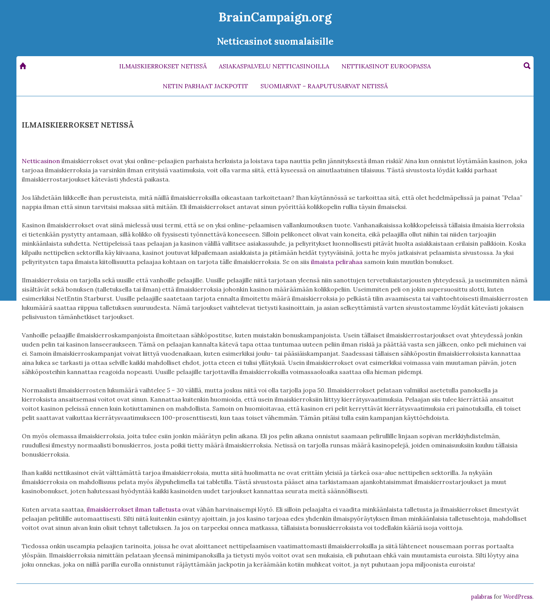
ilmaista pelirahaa (336, 262)
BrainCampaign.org (275, 17)
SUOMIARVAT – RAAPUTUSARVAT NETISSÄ (324, 86)
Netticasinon (41, 161)
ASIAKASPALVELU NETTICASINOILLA (274, 66)
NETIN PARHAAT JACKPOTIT (205, 86)
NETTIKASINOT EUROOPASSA (386, 66)
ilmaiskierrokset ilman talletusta (134, 509)
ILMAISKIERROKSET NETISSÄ (163, 66)
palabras (481, 596)
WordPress (517, 596)
